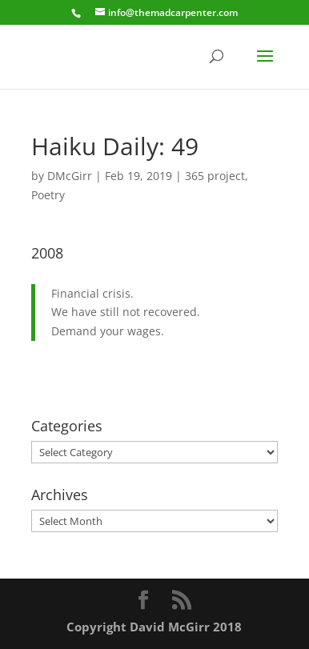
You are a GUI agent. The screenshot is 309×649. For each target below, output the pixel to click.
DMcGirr (69, 175)
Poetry (48, 194)
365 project (215, 175)
